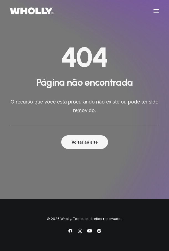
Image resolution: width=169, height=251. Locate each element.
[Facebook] (70, 232)
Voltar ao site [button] (84, 142)
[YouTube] (89, 232)
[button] (156, 11)
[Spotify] (99, 232)
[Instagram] (80, 232)
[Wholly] (32, 10)
